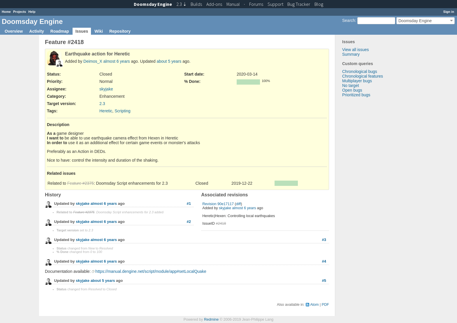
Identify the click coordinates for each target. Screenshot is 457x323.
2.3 (102, 103)
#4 (324, 261)
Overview (14, 31)
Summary (351, 54)
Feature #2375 (80, 183)
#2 (189, 221)
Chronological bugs (359, 71)
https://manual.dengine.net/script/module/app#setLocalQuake (150, 271)
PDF (325, 305)
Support (275, 4)
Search (348, 20)
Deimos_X (92, 61)
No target (350, 85)
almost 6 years (116, 61)
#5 (324, 280)
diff (238, 204)
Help (31, 11)
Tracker (298, 4)
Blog (318, 4)
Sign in (448, 11)
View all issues (355, 49)
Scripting (122, 111)
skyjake (106, 89)
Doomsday (153, 4)
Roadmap (59, 31)
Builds (196, 4)
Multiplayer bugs (357, 80)
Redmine (211, 319)
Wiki (98, 31)
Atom (314, 305)
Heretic (105, 111)
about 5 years (169, 61)
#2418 (221, 223)
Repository (120, 31)
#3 (324, 240)
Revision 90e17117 (218, 204)
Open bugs (352, 90)
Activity (36, 31)
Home (6, 11)
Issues (81, 31)
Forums (256, 4)
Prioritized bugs (356, 94)
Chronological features (362, 76)
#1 (189, 203)
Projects (19, 11)
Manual (233, 4)
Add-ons (214, 4)
